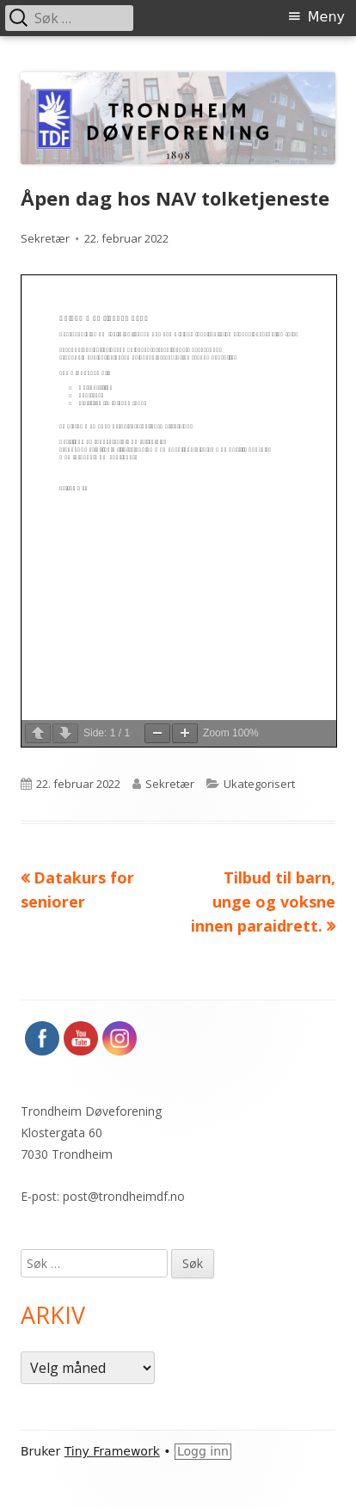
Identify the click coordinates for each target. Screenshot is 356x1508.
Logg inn (203, 1451)
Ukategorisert (259, 783)
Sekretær (45, 238)
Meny (326, 17)
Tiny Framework (112, 1451)
